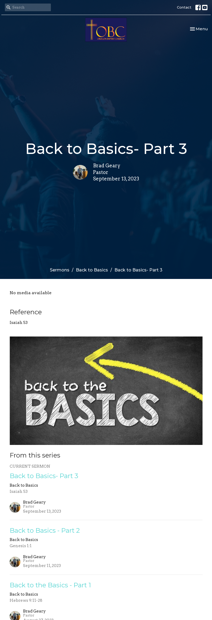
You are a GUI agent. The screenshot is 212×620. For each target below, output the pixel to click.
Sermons (59, 270)
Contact (184, 7)
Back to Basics (92, 270)
